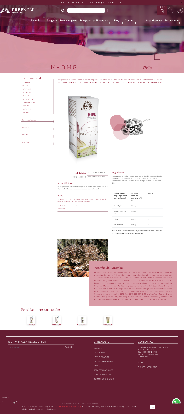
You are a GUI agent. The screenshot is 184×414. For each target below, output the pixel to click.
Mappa (141, 363)
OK (153, 407)
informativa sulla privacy (69, 406)
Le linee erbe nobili (103, 361)
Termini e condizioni (104, 379)
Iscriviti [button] (69, 347)
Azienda (98, 348)
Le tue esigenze (101, 357)
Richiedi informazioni (148, 367)
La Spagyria (99, 353)
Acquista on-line (102, 374)
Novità (97, 366)
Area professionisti (103, 370)
